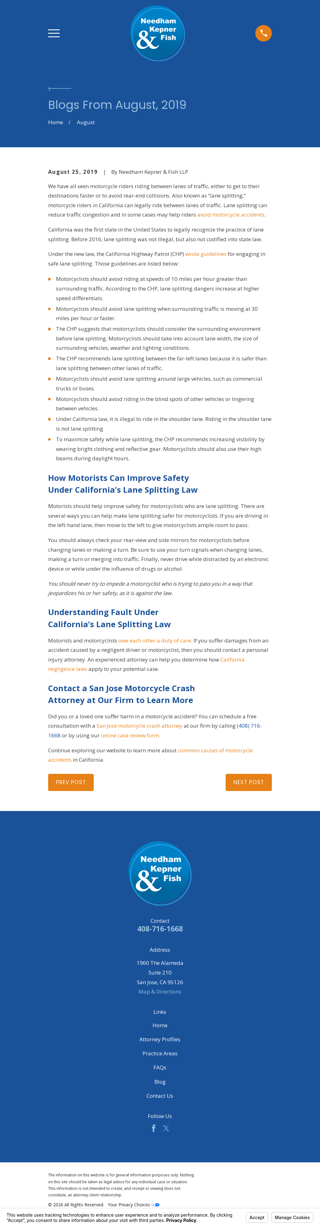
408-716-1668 (160, 929)
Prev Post (71, 782)
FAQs (159, 1067)
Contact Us (160, 1095)
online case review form (130, 735)
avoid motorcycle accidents (230, 214)
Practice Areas (160, 1053)
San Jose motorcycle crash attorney (139, 725)
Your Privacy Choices (133, 1205)
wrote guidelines (206, 253)
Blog (160, 1081)
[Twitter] (166, 1128)
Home (160, 1025)
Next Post (248, 782)
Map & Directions (159, 991)
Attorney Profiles (159, 1039)
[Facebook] (154, 1128)
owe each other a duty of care (154, 640)
